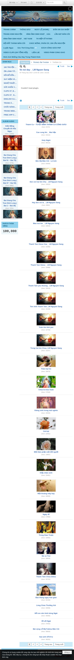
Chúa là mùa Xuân (46, 390)
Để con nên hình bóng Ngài (46, 613)
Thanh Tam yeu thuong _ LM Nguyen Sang (46, 286)
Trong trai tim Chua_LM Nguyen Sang (46, 348)
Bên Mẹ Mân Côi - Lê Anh (46, 161)
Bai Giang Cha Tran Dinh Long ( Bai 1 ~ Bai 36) (10, 203)
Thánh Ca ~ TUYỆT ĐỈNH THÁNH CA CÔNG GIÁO (46, 124)
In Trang (20, 100)
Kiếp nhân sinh (46, 473)
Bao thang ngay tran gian (46, 598)
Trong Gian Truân (46, 535)
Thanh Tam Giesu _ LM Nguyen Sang (46, 265)
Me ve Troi (46, 556)
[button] (27, 47)
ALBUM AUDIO (8, 121)
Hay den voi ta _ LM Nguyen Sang (46, 203)
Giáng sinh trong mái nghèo (46, 410)
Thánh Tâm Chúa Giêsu (46, 577)
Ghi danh (24, 2)
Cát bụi (46, 431)
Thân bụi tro (46, 369)
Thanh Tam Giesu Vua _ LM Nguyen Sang (46, 244)
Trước (62, 66)
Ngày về (46, 514)
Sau (68, 66)
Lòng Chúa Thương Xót (46, 605)
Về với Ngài (46, 621)
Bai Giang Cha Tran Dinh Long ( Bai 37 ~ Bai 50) (10, 180)
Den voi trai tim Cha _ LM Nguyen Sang (46, 182)
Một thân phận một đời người (46, 452)
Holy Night (46, 140)
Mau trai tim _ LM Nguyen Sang (46, 223)
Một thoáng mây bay (46, 494)
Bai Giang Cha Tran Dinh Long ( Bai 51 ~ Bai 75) (10, 157)
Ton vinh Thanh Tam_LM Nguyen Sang (46, 307)
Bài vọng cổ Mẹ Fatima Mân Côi (46, 629)
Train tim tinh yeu (46, 327)
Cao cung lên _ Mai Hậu (46, 132)
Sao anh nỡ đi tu (46, 637)
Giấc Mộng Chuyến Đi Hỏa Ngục (10, 128)
